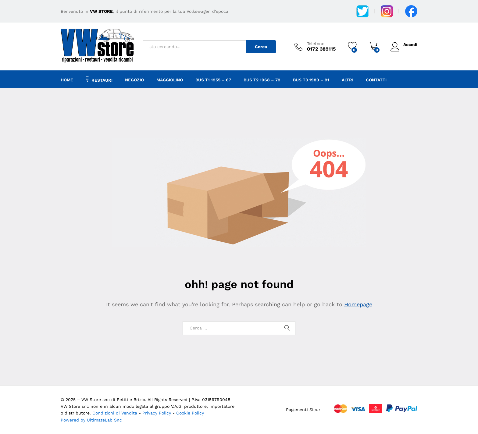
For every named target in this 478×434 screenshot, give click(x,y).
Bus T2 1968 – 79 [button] (262, 80)
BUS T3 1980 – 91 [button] (311, 80)
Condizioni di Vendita (114, 413)
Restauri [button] (99, 79)
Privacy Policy (157, 413)
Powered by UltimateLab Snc (91, 420)
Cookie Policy (190, 413)
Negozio (134, 80)
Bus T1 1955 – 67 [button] (213, 80)
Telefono (315, 43)
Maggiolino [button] (169, 80)
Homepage (358, 304)
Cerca (261, 46)
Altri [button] (347, 80)
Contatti (376, 80)
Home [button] (67, 80)
